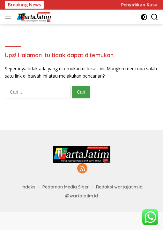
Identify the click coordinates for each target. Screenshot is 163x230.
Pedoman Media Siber (65, 187)
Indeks (28, 187)
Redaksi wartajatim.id (119, 187)
